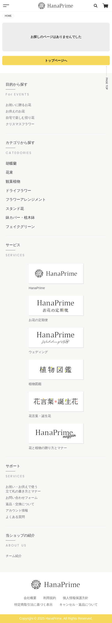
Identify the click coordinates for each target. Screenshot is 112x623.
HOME (8, 16)
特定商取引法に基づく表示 (33, 604)
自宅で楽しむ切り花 (20, 117)
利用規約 (49, 598)
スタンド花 (15, 208)
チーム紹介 (14, 556)
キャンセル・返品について (78, 604)
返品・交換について (20, 504)
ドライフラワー (18, 190)
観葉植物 (13, 181)
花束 (9, 172)
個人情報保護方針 (75, 598)
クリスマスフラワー (20, 124)
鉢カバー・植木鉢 (20, 217)
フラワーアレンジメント (26, 199)
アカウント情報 (17, 510)
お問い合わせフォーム (22, 497)
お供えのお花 (15, 111)
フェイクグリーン (20, 226)
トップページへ (56, 60)
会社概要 (30, 598)
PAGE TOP (106, 84)
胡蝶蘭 (11, 163)
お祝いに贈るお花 (18, 105)
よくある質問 (15, 517)
